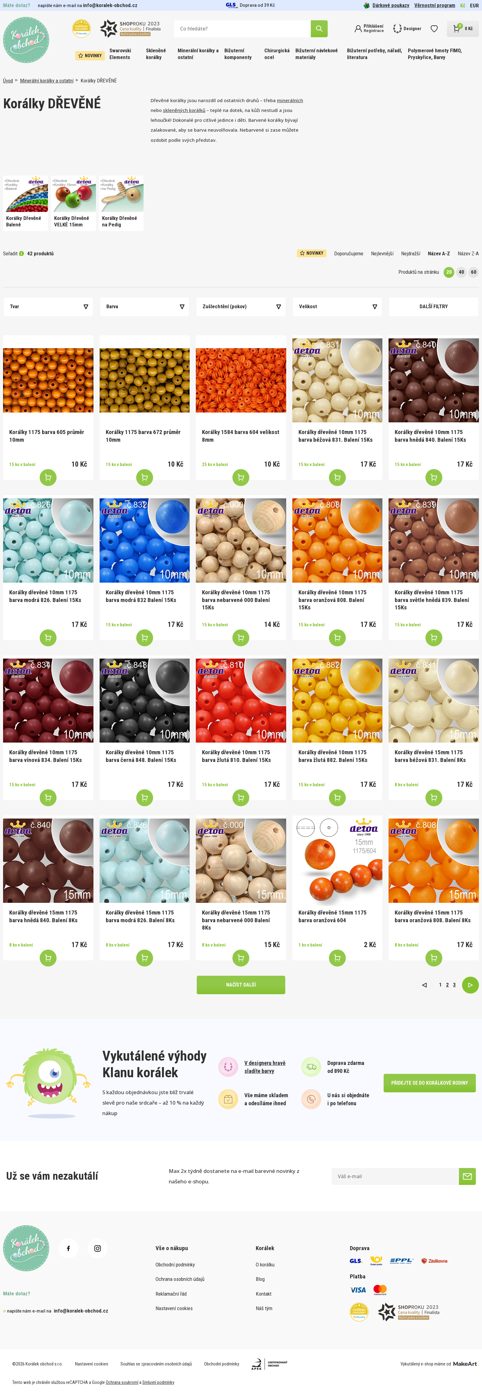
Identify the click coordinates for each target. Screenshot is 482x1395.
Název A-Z (439, 253)
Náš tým (264, 1308)
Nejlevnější (382, 253)
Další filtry (434, 306)
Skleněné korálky (156, 53)
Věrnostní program (434, 5)
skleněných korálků (184, 110)
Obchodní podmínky (175, 1264)
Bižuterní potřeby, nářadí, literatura (374, 53)
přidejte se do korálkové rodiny (429, 1083)
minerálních (290, 100)
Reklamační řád (171, 1294)
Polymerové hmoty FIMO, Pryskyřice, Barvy (435, 53)
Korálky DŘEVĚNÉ (99, 81)
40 (461, 272)
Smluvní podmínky (158, 1382)
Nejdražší (410, 253)
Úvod (8, 81)
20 (449, 272)
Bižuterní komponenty (238, 53)
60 (473, 272)
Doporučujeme (348, 253)
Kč (462, 5)
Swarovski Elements (120, 53)
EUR (474, 5)
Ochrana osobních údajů (180, 1279)
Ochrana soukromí (122, 1382)
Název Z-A (468, 253)
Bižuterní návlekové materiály (316, 53)
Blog (260, 1279)
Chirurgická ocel (277, 53)
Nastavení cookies (174, 1308)
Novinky (90, 55)
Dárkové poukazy (386, 5)
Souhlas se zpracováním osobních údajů (156, 1364)
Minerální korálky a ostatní (198, 53)
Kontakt (263, 1294)
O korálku (265, 1264)
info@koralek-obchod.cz (110, 5)
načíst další (241, 985)
